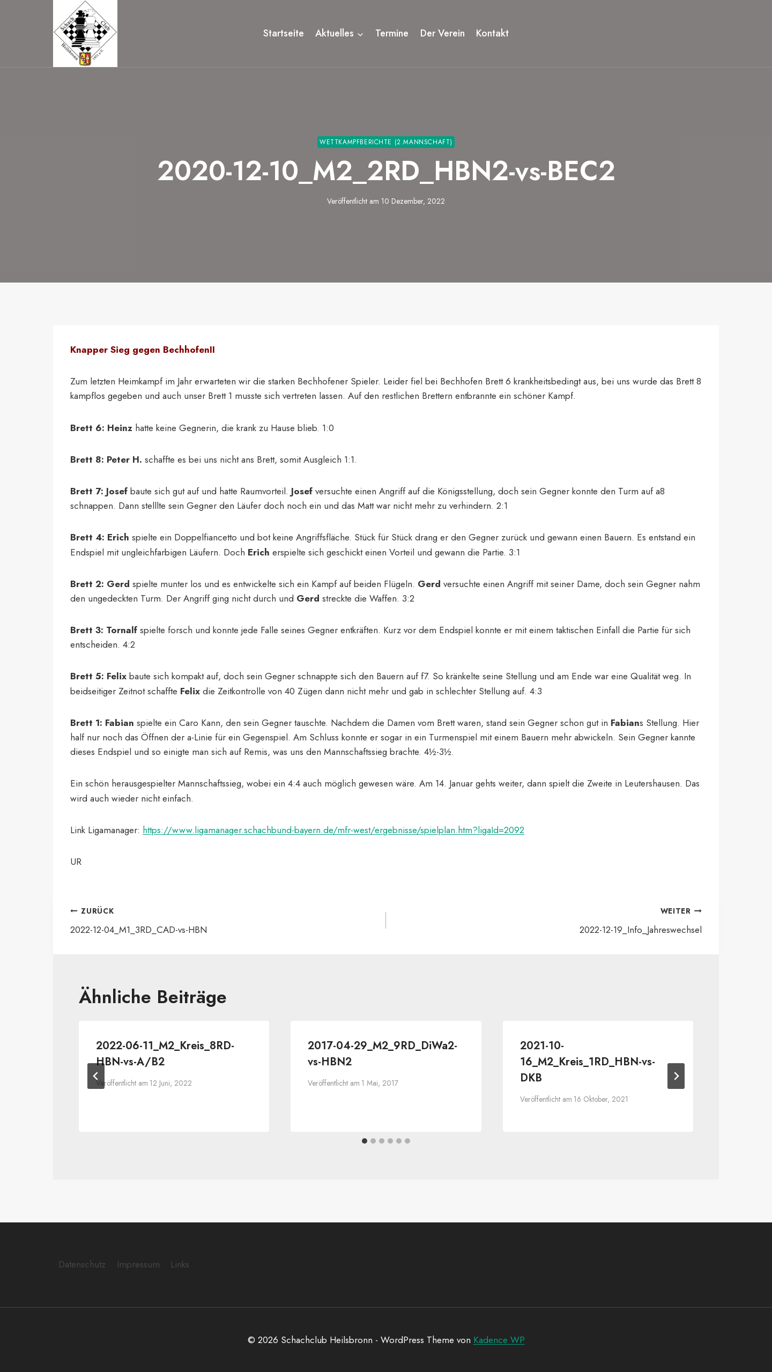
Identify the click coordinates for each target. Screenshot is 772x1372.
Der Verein (442, 33)
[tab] (364, 1140)
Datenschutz (82, 1264)
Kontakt (492, 33)
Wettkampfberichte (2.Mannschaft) (386, 141)
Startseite (283, 33)
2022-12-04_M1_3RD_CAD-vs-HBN (223, 919)
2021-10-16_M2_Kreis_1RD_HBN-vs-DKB (587, 1061)
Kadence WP (499, 1339)
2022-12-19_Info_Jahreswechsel (548, 919)
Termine (392, 33)
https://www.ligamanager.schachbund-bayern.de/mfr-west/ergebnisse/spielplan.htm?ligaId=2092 (333, 829)
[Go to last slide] (96, 1075)
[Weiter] (676, 1075)
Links (179, 1264)
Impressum (138, 1264)
